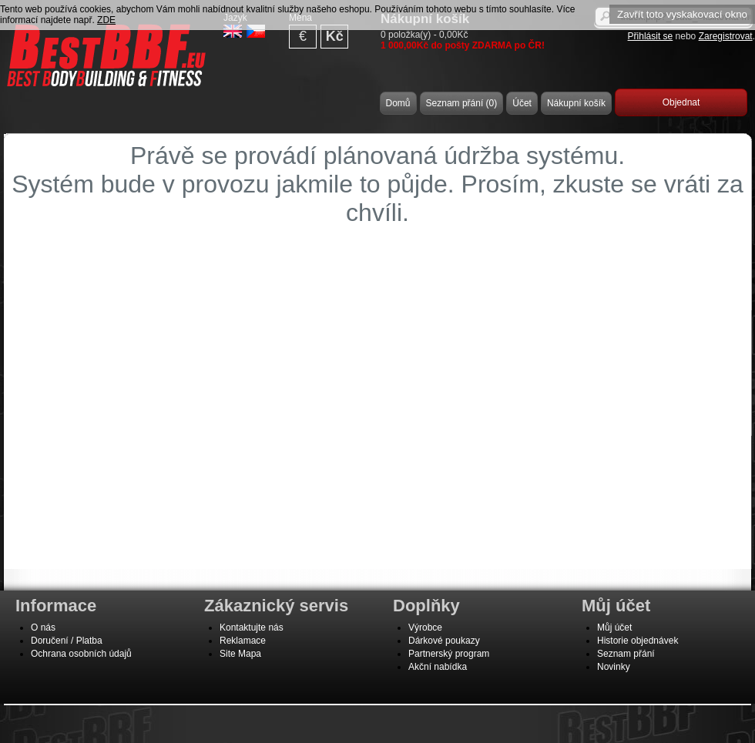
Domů (398, 103)
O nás (43, 627)
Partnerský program (448, 653)
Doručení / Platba (66, 640)
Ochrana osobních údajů (81, 653)
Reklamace (243, 640)
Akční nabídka (437, 666)
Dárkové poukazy (444, 640)
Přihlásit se (650, 36)
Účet (522, 103)
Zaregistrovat (726, 36)
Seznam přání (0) (462, 103)
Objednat (681, 102)
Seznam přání (626, 653)
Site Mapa (240, 653)
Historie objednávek (637, 640)
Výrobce (425, 627)
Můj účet (614, 627)
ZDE (106, 20)
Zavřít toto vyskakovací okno (682, 14)
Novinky (613, 666)
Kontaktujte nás (252, 627)
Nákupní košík (576, 103)
